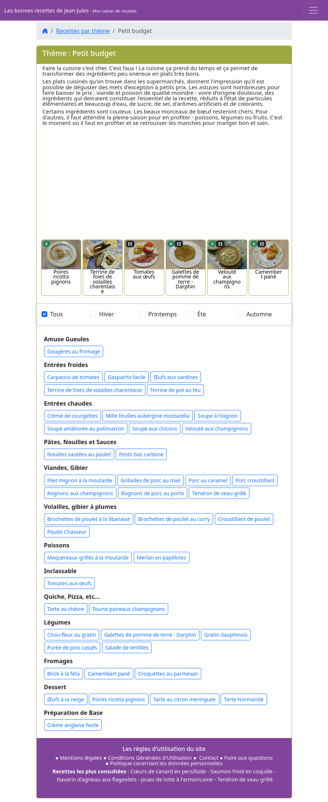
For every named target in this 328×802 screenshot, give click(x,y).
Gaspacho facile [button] (126, 377)
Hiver (106, 314)
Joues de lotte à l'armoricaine (177, 779)
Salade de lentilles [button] (127, 647)
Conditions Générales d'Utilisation (150, 757)
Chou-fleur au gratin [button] (71, 634)
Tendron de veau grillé (245, 779)
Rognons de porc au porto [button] (152, 493)
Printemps (162, 314)
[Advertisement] (164, 179)
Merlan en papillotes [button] (161, 557)
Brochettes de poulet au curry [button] (174, 518)
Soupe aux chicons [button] (154, 428)
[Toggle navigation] (313, 10)
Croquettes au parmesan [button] (168, 673)
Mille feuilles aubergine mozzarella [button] (148, 415)
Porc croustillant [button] (254, 480)
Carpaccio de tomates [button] (73, 377)
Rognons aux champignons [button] (80, 493)
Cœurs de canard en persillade (168, 771)
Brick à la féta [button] (63, 673)
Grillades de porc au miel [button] (150, 480)
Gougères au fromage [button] (73, 351)
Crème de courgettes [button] (72, 415)
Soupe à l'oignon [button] (218, 415)
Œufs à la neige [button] (65, 699)
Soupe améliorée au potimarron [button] (86, 428)
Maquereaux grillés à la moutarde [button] (88, 557)
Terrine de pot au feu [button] (175, 389)
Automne (259, 314)
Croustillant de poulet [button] (244, 518)
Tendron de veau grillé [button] (219, 493)
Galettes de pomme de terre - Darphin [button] (150, 634)
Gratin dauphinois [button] (226, 634)
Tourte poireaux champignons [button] (128, 608)
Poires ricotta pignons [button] (118, 699)
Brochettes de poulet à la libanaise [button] (88, 518)
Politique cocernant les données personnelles (166, 763)
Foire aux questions (248, 757)
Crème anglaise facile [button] (73, 725)
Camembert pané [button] (109, 673)
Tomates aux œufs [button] (69, 583)
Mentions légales (81, 757)
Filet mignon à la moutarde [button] (80, 480)
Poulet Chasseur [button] (67, 531)
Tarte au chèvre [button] (65, 608)
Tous (56, 314)
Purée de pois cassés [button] (72, 647)
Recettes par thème (82, 31)
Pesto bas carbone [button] (141, 454)
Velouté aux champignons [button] (216, 428)
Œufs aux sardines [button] (176, 377)
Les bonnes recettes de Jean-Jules (70, 10)
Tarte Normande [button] (244, 699)
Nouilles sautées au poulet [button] (79, 454)
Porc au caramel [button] (207, 480)
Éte (201, 314)
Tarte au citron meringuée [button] (184, 699)
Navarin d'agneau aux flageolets (97, 779)
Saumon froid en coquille (241, 771)
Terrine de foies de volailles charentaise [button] (94, 389)
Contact (209, 757)
